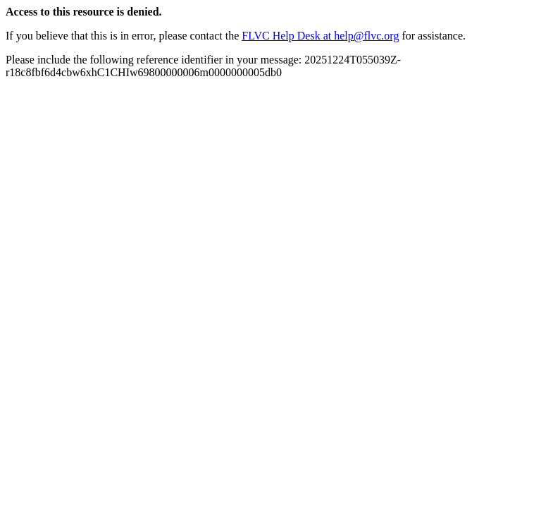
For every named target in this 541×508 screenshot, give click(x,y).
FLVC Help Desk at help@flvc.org (320, 36)
